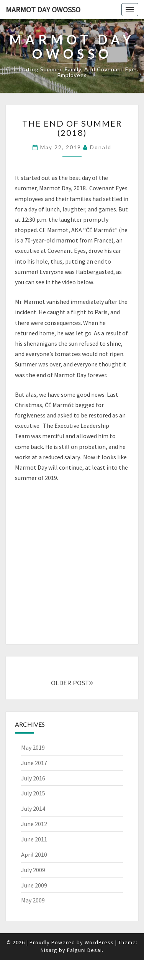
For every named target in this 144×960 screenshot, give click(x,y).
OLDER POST (72, 682)
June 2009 (34, 885)
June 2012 (34, 824)
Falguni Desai (84, 950)
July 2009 (33, 870)
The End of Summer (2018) (72, 128)
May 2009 (33, 900)
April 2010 (34, 854)
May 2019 (33, 747)
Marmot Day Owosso (43, 9)
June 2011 (34, 839)
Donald (100, 147)
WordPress (99, 942)
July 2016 (33, 778)
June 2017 (34, 763)
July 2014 (33, 808)
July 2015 (33, 793)
